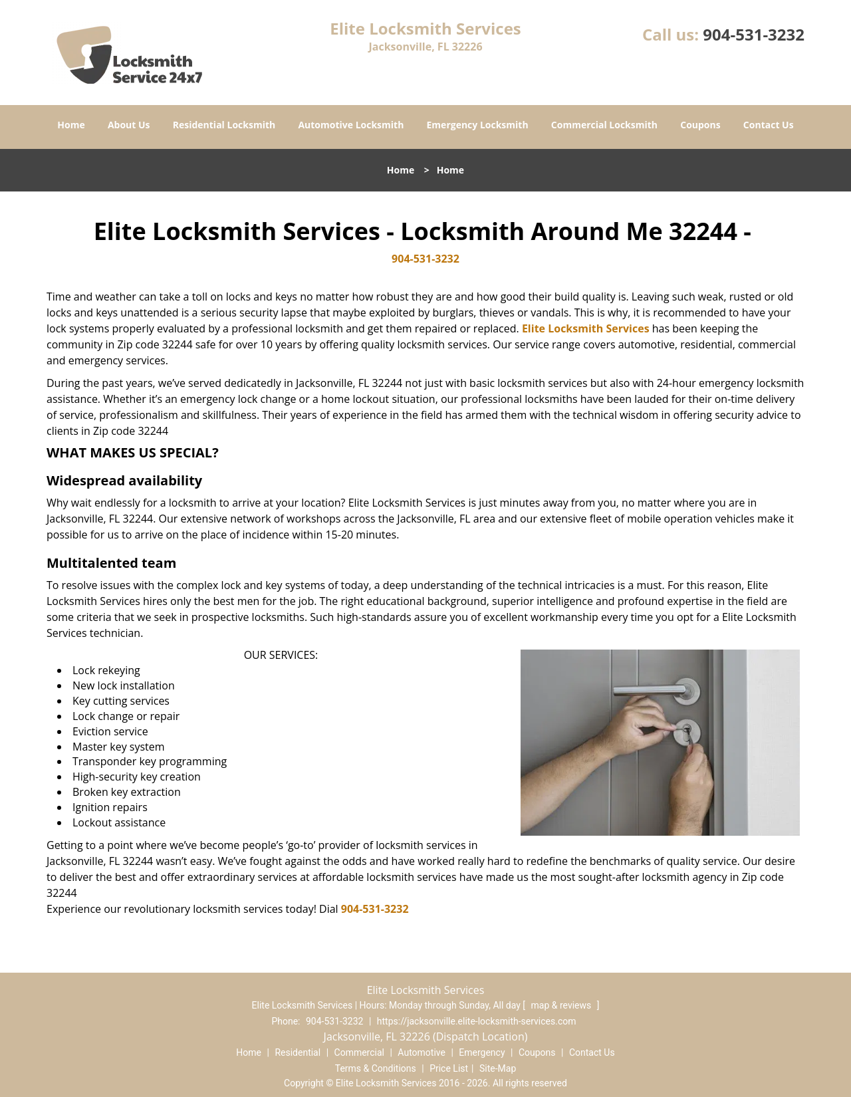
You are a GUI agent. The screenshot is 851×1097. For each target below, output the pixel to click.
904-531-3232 (753, 34)
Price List (448, 1068)
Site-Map (497, 1068)
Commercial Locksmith (604, 124)
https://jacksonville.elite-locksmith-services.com (476, 1021)
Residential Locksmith (224, 124)
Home (70, 124)
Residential (297, 1052)
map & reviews (562, 1005)
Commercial (359, 1052)
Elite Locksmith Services (586, 328)
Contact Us (768, 124)
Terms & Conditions (375, 1068)
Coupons (700, 124)
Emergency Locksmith (478, 124)
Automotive (421, 1052)
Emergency (482, 1052)
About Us (129, 124)
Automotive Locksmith (351, 124)
